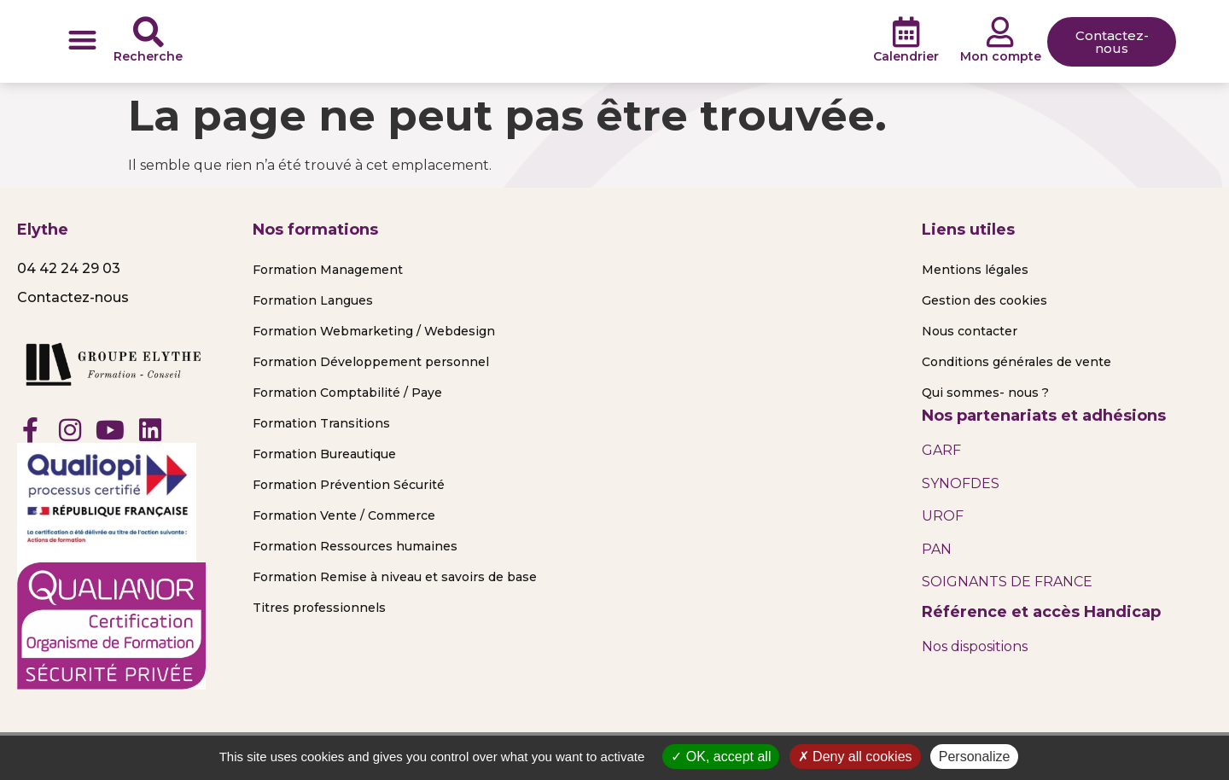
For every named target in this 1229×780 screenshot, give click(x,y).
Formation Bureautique (324, 454)
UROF (943, 516)
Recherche (148, 56)
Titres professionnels (319, 607)
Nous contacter (969, 331)
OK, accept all (721, 756)
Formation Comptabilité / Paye (347, 392)
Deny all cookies (855, 756)
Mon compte (1000, 56)
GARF (941, 450)
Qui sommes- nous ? (985, 392)
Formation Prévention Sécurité (349, 484)
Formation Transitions (321, 423)
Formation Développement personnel (371, 362)
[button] (82, 39)
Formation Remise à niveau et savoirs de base (395, 577)
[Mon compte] (1000, 32)
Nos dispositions (975, 646)
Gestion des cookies (984, 300)
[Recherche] (148, 32)
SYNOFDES (960, 483)
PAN (937, 549)
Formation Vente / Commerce (344, 515)
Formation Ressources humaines (355, 546)
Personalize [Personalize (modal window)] (975, 756)
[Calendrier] (906, 32)
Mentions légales (975, 269)
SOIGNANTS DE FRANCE (1007, 581)
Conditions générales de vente (1016, 362)
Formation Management (328, 269)
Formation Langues (313, 300)
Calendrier (906, 56)
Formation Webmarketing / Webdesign (374, 331)
